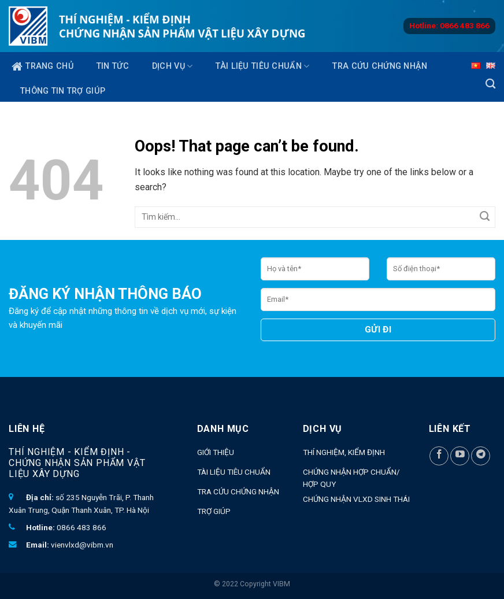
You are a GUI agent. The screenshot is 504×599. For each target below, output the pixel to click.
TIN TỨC (113, 66)
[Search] (490, 84)
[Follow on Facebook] (439, 455)
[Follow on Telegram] (480, 455)
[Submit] (485, 217)
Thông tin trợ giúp (62, 91)
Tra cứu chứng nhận (379, 66)
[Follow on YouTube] (459, 455)
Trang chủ (42, 66)
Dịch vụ (172, 66)
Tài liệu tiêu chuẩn (262, 66)
